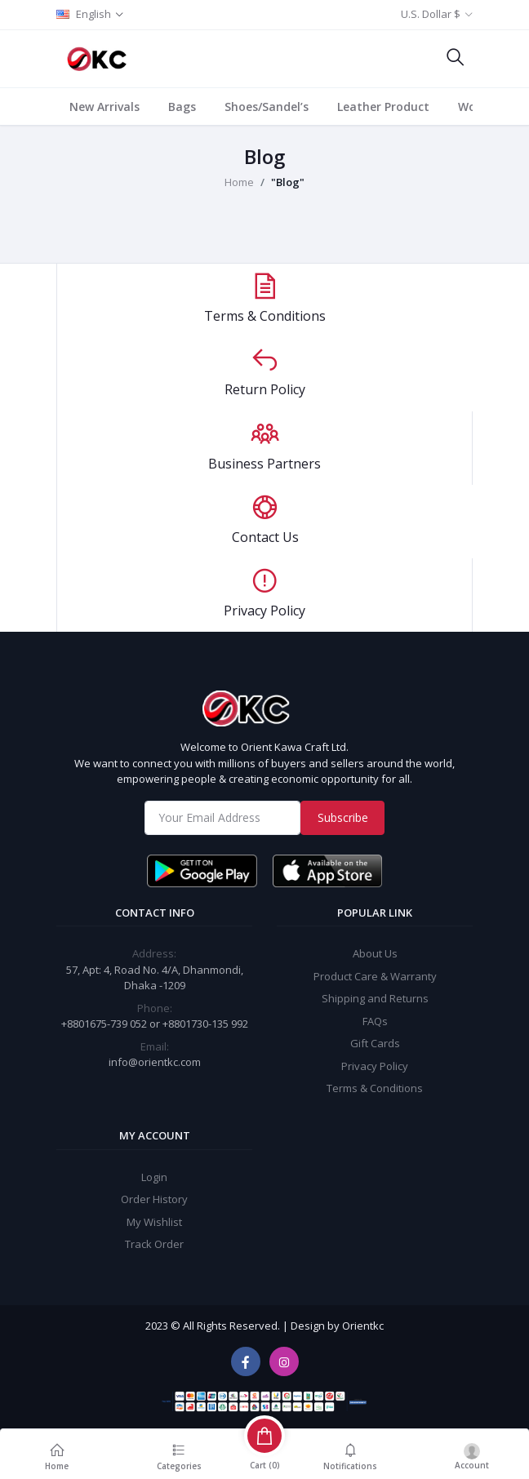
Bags (182, 106)
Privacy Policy (374, 1066)
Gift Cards (375, 1043)
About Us (375, 953)
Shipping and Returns (375, 998)
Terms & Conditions (375, 1088)
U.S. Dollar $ (430, 14)
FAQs (375, 1021)
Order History (154, 1199)
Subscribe (343, 817)
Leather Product (383, 106)
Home (239, 182)
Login (154, 1177)
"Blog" (288, 182)
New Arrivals (104, 106)
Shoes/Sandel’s (266, 106)
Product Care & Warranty (375, 976)
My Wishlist (154, 1222)
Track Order (154, 1244)
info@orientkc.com (155, 1062)
